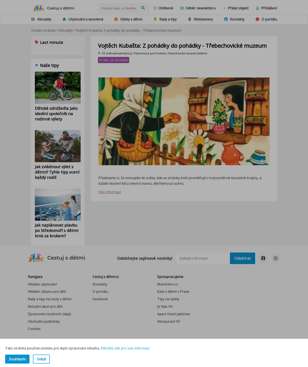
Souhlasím (17, 359)
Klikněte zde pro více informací (125, 348)
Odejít (41, 359)
